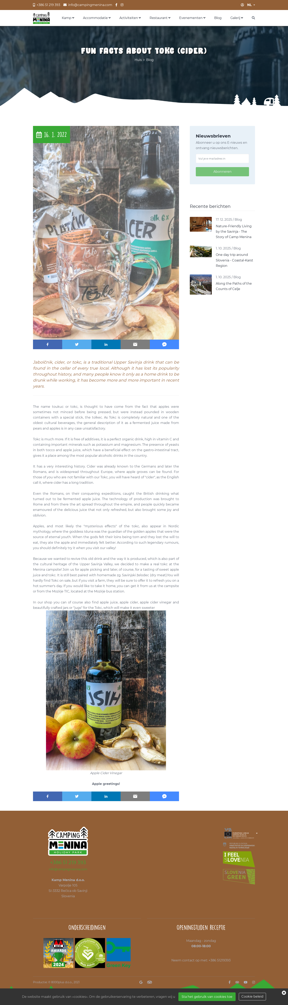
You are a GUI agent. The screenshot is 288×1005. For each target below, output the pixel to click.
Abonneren (222, 171)
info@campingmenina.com (68, 869)
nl (249, 5)
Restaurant (160, 18)
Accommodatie (97, 18)
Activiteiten (130, 18)
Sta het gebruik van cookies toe (207, 997)
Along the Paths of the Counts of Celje (234, 286)
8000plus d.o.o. (61, 982)
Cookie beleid (252, 996)
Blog (218, 18)
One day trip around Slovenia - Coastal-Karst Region (234, 260)
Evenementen (192, 18)
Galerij (236, 18)
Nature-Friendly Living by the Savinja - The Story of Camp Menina (234, 231)
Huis (138, 60)
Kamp (68, 18)
